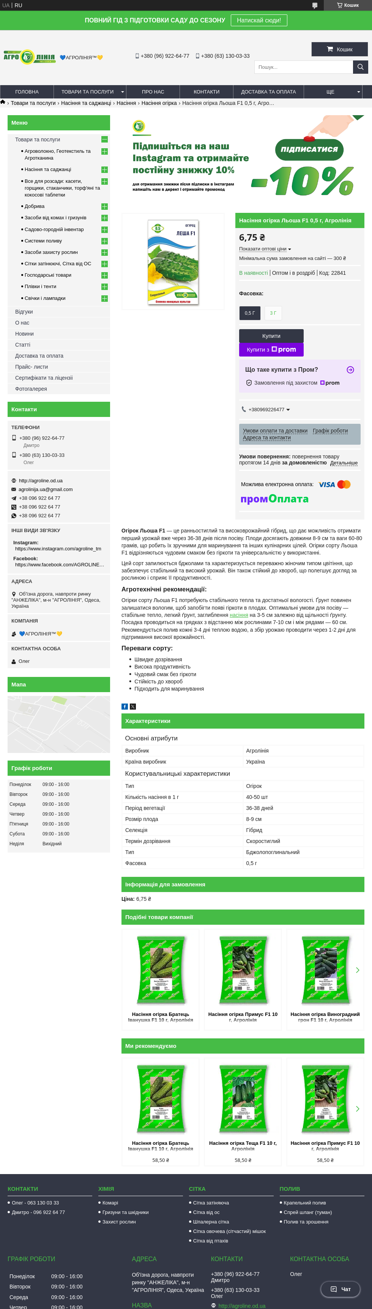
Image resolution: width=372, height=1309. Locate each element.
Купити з (271, 349)
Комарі (110, 1203)
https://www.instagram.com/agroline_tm (58, 548)
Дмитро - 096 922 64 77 (38, 1212)
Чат (340, 1289)
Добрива (34, 206)
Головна (27, 92)
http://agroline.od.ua (41, 480)
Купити (271, 336)
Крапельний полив (305, 1203)
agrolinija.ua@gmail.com (46, 489)
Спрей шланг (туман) (308, 1212)
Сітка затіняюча (211, 1203)
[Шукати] (360, 67)
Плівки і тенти (40, 286)
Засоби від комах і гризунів (56, 217)
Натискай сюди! (259, 20)
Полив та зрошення (306, 1222)
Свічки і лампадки (45, 298)
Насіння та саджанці (86, 103)
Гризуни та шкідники (125, 1212)
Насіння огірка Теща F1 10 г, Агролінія (243, 1146)
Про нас (153, 92)
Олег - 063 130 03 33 (35, 1203)
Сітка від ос (206, 1212)
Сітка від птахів (210, 1241)
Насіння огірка (159, 103)
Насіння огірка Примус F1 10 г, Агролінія (242, 1017)
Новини (24, 334)
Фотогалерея (31, 389)
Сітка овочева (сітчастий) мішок (229, 1231)
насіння (239, 615)
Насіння (126, 103)
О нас (22, 323)
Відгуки (24, 312)
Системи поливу (43, 241)
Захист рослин (119, 1222)
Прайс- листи (31, 367)
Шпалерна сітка (211, 1222)
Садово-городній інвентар (54, 229)
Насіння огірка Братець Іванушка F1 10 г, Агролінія (160, 1017)
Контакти (206, 92)
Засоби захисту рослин (51, 252)
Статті (22, 345)
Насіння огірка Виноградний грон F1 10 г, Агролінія (325, 1017)
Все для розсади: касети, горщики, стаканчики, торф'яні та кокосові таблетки (62, 188)
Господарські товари (48, 275)
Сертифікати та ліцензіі (44, 378)
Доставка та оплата (268, 92)
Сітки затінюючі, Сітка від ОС (58, 263)
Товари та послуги (87, 92)
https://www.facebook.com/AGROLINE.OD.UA (59, 564)
